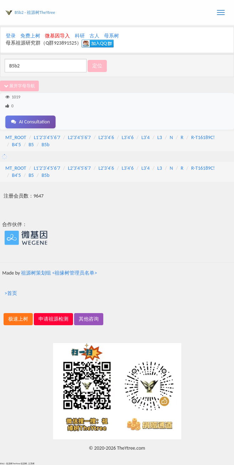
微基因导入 (57, 36)
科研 (80, 36)
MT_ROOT (15, 137)
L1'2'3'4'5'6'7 (47, 137)
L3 (159, 137)
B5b (46, 145)
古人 (94, 36)
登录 (11, 36)
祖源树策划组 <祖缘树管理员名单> (59, 273)
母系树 (111, 36)
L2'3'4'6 (106, 137)
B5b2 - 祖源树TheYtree (35, 12)
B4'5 (16, 145)
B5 (31, 145)
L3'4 (145, 137)
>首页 (11, 293)
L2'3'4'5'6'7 (79, 137)
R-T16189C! (203, 137)
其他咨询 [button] (89, 319)
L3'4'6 (128, 137)
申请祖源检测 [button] (53, 319)
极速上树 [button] (18, 319)
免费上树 (30, 36)
